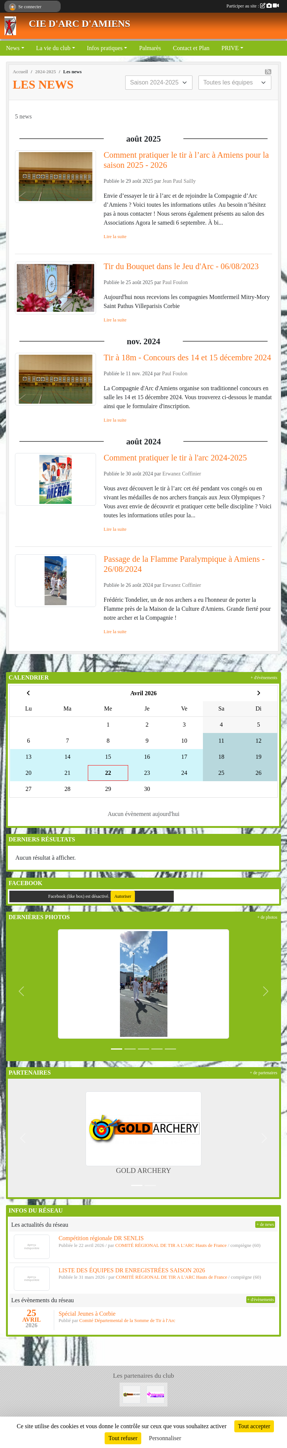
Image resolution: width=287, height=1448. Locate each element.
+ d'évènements (264, 677)
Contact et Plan (191, 48)
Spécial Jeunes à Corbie (87, 1313)
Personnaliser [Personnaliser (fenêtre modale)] (165, 1438)
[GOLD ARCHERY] (132, 1394)
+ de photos (267, 917)
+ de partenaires (263, 1072)
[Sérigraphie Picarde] (155, 1394)
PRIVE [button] (230, 48)
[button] (21, 991)
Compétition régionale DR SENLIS (101, 1238)
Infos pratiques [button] (105, 48)
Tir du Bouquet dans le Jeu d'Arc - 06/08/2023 (181, 266)
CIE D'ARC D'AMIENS (79, 23)
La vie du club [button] (53, 48)
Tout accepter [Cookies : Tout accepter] (254, 1426)
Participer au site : (252, 6)
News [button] (12, 48)
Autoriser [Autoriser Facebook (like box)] (122, 896)
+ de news (265, 1224)
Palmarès (150, 48)
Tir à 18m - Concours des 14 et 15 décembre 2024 (187, 357)
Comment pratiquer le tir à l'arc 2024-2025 (175, 457)
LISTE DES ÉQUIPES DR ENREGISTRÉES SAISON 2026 (132, 1270)
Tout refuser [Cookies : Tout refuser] (123, 1438)
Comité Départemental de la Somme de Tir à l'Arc (127, 1320)
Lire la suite (115, 236)
